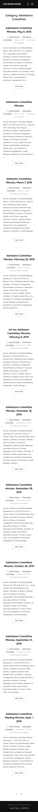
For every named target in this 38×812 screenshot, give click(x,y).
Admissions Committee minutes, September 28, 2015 (19, 488)
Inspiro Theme (14, 808)
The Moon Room (12, 4)
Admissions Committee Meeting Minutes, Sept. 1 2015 (19, 717)
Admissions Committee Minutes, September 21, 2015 (19, 640)
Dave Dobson (14, 37)
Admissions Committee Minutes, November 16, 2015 (19, 411)
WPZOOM (25, 808)
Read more (20, 86)
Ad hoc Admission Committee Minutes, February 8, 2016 (19, 333)
